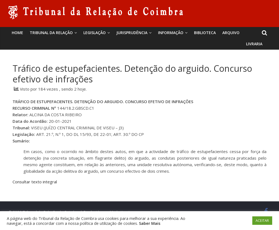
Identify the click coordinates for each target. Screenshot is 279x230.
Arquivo (230, 32)
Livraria (254, 43)
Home (17, 32)
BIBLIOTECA (205, 32)
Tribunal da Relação (51, 32)
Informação (170, 32)
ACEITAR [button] (262, 220)
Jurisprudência (131, 32)
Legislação (94, 32)
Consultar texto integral (35, 181)
